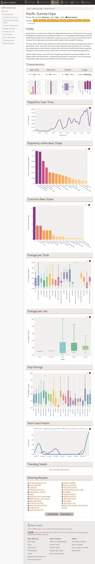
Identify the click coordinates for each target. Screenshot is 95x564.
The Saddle (67, 501)
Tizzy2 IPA (66, 503)
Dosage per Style (9, 29)
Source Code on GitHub (80, 548)
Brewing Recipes (9, 43)
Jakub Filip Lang (34, 496)
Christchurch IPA (35, 485)
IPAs (80, 46)
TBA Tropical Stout (69, 499)
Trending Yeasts (8, 40)
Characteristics (8, 14)
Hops (29, 9)
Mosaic (62, 21)
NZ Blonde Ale (34, 508)
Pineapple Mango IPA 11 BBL (73, 490)
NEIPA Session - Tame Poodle (39, 499)
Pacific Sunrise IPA (69, 485)
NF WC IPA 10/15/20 (36, 503)
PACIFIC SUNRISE (69, 483)
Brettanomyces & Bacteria (37, 557)
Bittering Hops (38, 9)
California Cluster (61, 38)
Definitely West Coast (36, 490)
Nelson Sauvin (53, 21)
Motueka (43, 21)
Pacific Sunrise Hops (8, 8)
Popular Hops (54, 545)
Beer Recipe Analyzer (57, 554)
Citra (35, 21)
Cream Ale (33, 487)
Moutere (86, 21)
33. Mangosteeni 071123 (37, 483)
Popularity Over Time (10, 17)
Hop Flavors (32, 548)
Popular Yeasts (55, 548)
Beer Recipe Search (34, 559)
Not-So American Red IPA (38, 505)
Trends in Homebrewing (58, 542)
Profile (5, 11)
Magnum (77, 21)
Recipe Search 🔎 (67, 514)
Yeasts (30, 554)
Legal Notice (76, 551)
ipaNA (31, 494)
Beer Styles (31, 542)
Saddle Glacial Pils (69, 496)
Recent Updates (77, 545)
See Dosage (31, 23)
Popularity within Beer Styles (11, 21)
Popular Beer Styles (56, 551)
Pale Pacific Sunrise (70, 487)
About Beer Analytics (79, 542)
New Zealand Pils (35, 501)
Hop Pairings (7, 34)
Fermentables (32, 551)
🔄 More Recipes (52, 514)
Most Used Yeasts (9, 37)
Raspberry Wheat (69, 494)
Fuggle (74, 38)
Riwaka (69, 21)
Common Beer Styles (10, 26)
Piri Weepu (67, 492)
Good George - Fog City (37, 492)
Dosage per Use (8, 31)
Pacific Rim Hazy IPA (36, 510)
